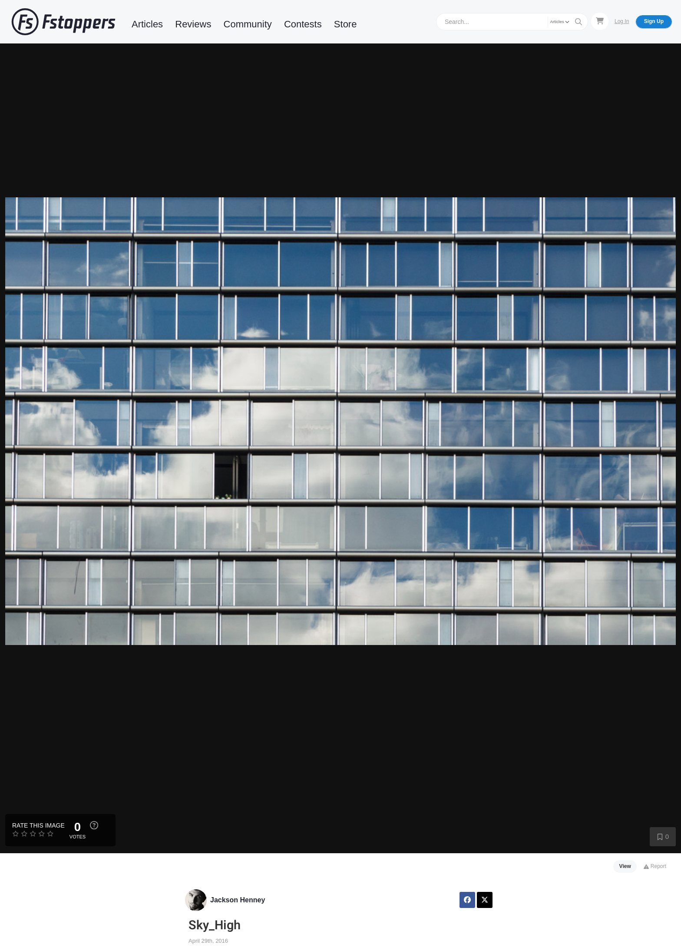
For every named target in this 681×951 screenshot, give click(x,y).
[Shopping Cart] (599, 21)
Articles (147, 24)
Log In (622, 21)
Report (655, 866)
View (625, 866)
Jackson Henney (237, 900)
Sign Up (654, 21)
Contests (303, 24)
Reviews (193, 24)
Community (248, 24)
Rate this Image (38, 825)
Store (345, 24)
